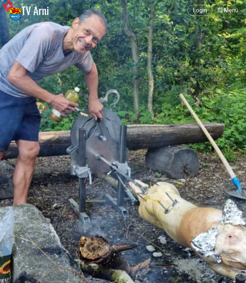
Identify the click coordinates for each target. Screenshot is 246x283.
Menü (228, 10)
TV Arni (35, 10)
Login (200, 10)
